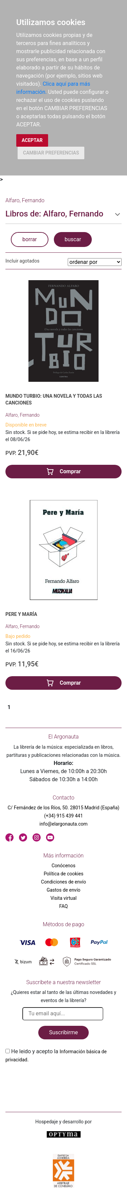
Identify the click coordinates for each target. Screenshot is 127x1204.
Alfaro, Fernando (22, 415)
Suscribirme (63, 1032)
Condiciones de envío (63, 882)
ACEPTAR (32, 140)
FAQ (63, 906)
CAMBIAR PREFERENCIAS (51, 152)
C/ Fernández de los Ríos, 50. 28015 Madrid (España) (64, 807)
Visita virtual (63, 898)
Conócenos (63, 865)
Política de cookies (63, 873)
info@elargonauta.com (63, 824)
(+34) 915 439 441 (63, 815)
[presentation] (56, 1079)
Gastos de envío (64, 890)
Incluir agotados (22, 261)
